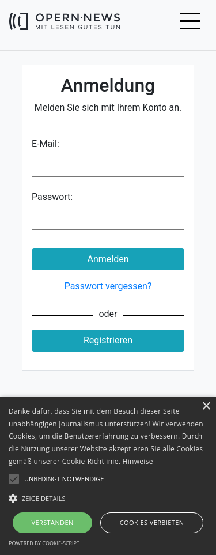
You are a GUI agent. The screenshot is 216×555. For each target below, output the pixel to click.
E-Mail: (45, 143)
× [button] (206, 406)
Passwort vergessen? (108, 286)
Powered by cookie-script (44, 543)
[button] (108, 498)
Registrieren (108, 340)
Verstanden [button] (52, 522)
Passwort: (52, 196)
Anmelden (107, 259)
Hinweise (138, 461)
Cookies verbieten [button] (152, 522)
